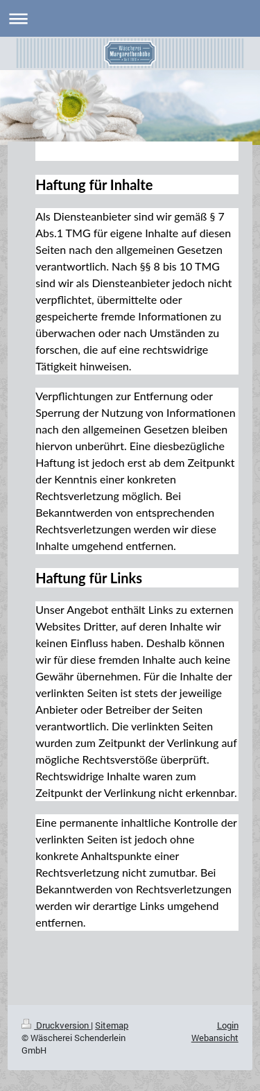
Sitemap (111, 1025)
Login (228, 1025)
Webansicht (215, 1037)
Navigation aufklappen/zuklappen (130, 18)
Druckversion (56, 1025)
